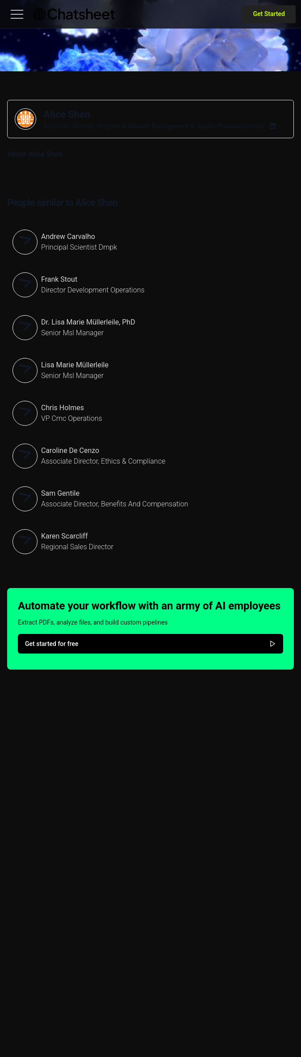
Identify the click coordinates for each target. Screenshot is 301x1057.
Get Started (269, 13)
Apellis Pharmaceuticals (230, 126)
